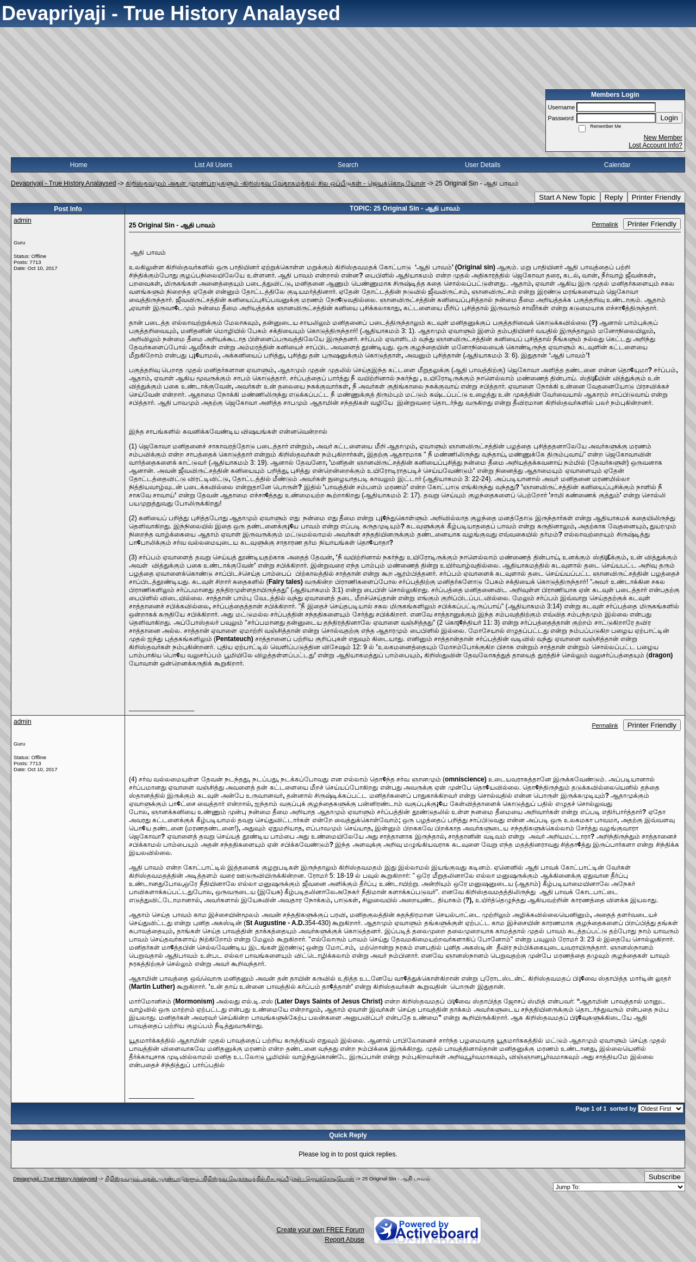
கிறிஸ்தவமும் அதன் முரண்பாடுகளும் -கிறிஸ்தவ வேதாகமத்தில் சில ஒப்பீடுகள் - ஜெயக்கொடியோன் (276, 183)
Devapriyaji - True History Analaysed (63, 183)
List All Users (213, 165)
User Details (482, 165)
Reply (614, 197)
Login (669, 118)
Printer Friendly (656, 197)
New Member (663, 137)
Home (79, 165)
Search (348, 165)
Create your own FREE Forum (320, 1230)
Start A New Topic (567, 197)
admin (23, 220)
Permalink (605, 224)
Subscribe (665, 1177)
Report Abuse (344, 1239)
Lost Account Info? (655, 145)
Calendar (617, 165)
